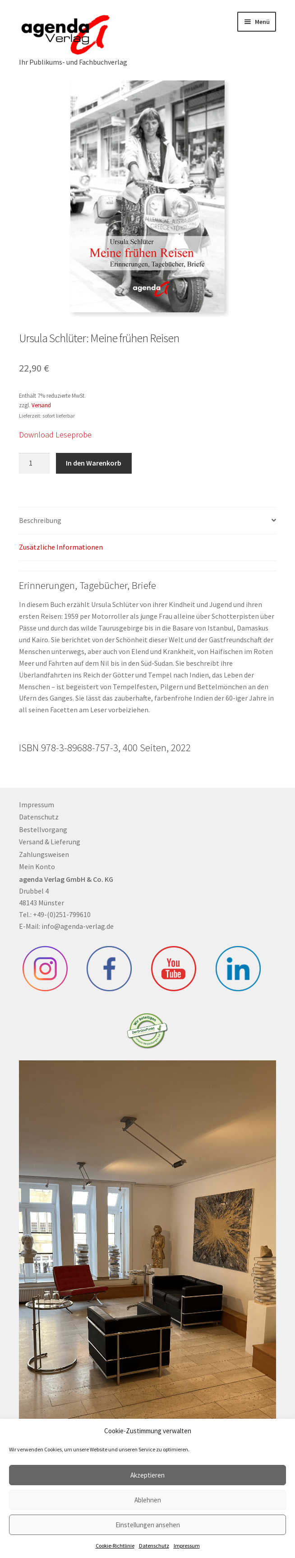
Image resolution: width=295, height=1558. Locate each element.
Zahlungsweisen (44, 854)
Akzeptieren (147, 1475)
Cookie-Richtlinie (115, 1545)
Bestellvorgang (43, 829)
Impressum (187, 1545)
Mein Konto (37, 866)
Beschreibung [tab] (40, 520)
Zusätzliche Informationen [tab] (61, 546)
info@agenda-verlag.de (77, 926)
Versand (41, 405)
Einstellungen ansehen (147, 1524)
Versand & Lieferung (49, 841)
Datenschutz (154, 1545)
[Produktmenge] (34, 463)
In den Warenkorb (93, 462)
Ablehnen (147, 1500)
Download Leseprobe (55, 434)
